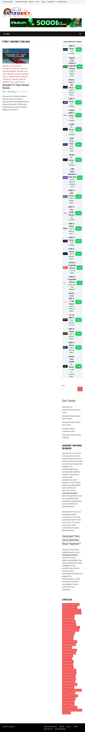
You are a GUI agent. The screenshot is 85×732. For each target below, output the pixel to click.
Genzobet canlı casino (69, 624)
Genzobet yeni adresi (69, 698)
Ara (63, 385)
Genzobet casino (67, 639)
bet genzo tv (16, 66)
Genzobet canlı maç (14, 74)
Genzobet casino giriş (69, 644)
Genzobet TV (51, 2)
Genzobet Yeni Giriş (21, 2)
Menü (6, 34)
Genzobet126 (67, 613)
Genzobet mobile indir (69, 673)
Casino (37, 2)
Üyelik (43, 2)
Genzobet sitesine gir (68, 681)
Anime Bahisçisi (12, 92)
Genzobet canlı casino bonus (71, 627)
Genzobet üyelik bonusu (69, 707)
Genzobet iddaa (14, 76)
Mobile (31, 2)
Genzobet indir (67, 659)
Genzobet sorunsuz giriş (69, 684)
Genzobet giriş (67, 647)
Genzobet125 (76, 610)
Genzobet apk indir (68, 616)
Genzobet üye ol (67, 710)
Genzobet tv (6, 66)
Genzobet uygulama (68, 693)
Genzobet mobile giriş (69, 670)
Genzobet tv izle (8, 82)
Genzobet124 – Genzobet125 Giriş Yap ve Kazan (71, 409)
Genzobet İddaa (62, 2)
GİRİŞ (79, 49)
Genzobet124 (67, 610)
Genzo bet (15, 68)
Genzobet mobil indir (69, 679)
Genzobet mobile (68, 667)
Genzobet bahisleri (9, 71)
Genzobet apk (76, 613)
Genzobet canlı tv (68, 636)
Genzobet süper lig (18, 79)
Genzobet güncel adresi (69, 650)
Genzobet (24, 68)
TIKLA (80, 67)
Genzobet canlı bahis (69, 621)
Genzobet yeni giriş (68, 701)
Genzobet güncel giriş (69, 653)
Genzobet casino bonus (69, 641)
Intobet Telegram (8, 726)
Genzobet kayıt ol (68, 661)
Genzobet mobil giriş (69, 676)
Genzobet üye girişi (68, 704)
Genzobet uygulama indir (70, 696)
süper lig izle (20, 82)
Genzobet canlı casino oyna (70, 630)
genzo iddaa (77, 710)
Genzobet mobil (67, 664)
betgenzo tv (6, 68)
